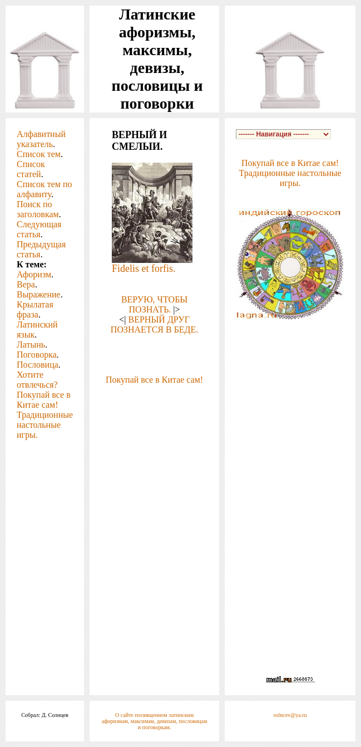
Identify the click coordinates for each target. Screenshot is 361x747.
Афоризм (34, 274)
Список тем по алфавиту (44, 189)
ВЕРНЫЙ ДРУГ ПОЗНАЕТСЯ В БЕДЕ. (154, 324)
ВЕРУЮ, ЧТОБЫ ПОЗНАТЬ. (154, 304)
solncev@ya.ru (290, 715)
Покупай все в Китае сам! (44, 399)
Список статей (31, 169)
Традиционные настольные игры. (45, 425)
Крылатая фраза (35, 309)
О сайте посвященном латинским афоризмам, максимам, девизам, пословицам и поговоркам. (154, 721)
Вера (26, 284)
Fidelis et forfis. (144, 268)
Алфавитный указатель (41, 139)
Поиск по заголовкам (38, 209)
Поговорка (37, 354)
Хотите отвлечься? (37, 379)
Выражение (39, 294)
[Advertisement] (154, 426)
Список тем (39, 154)
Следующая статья (39, 229)
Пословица (37, 364)
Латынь (31, 344)
